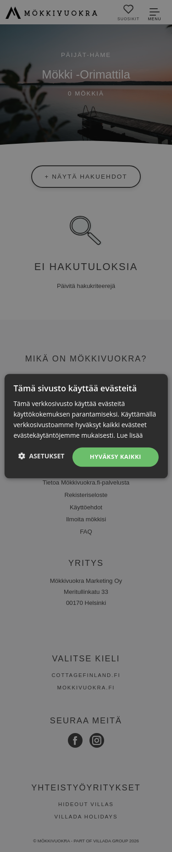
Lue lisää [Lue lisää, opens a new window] (130, 435)
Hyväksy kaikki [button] (115, 457)
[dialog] (86, 426)
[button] (41, 455)
